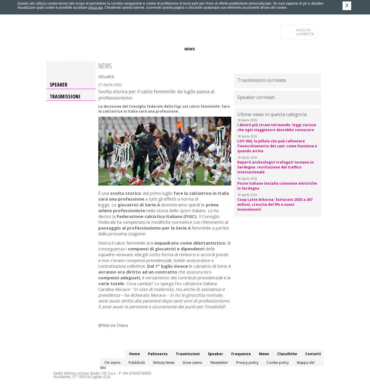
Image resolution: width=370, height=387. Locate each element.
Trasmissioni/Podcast (112, 49)
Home (54, 49)
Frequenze (169, 49)
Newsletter (219, 362)
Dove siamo (192, 362)
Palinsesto (75, 49)
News (189, 49)
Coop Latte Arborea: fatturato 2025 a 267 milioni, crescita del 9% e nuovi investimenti (274, 204)
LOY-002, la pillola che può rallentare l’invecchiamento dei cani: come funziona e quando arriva (277, 146)
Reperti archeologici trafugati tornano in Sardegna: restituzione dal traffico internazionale (275, 167)
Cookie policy (278, 362)
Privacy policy (247, 362)
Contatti (58, 60)
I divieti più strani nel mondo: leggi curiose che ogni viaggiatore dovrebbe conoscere (276, 127)
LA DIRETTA (305, 32)
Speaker (146, 49)
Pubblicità (137, 362)
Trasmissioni (65, 96)
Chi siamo (112, 362)
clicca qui (95, 7)
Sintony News (164, 362)
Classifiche (210, 49)
